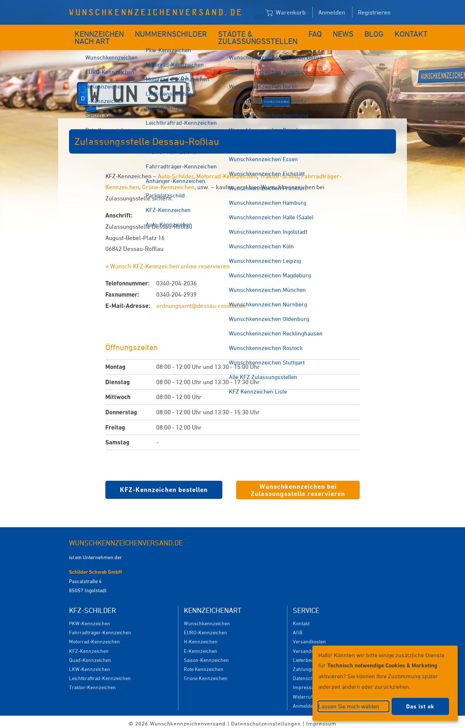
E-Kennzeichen (200, 647)
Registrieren (374, 12)
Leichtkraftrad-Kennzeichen (100, 674)
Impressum (306, 683)
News (319, 32)
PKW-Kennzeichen (89, 620)
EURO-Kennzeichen (205, 629)
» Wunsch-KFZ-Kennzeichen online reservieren (167, 262)
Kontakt (378, 32)
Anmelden (331, 12)
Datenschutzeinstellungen (266, 720)
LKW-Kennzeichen (89, 665)
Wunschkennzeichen (207, 620)
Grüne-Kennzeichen (168, 183)
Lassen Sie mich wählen (348, 706)
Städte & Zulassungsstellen (238, 35)
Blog (346, 32)
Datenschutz (306, 674)
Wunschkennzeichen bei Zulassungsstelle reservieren (298, 486)
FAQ (295, 32)
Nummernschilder (168, 32)
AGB (297, 629)
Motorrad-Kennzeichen (226, 172)
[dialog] (385, 683)
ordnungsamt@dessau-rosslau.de (201, 302)
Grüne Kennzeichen (205, 674)
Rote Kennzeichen (203, 665)
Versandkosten (309, 638)
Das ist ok (420, 706)
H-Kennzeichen (201, 638)
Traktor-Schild (279, 172)
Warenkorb (286, 13)
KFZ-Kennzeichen (89, 647)
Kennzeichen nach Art (94, 35)
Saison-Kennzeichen (206, 656)
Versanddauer (308, 647)
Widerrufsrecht (310, 693)
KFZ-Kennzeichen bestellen (164, 486)
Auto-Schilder (176, 172)
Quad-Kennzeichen (90, 656)
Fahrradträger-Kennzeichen (100, 629)
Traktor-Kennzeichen (92, 683)
